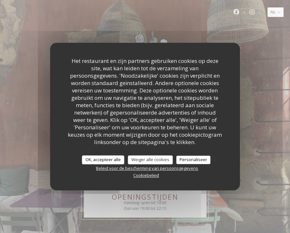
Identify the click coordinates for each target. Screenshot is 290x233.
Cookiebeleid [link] (146, 175)
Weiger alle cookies (150, 159)
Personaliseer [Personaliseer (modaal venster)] (193, 159)
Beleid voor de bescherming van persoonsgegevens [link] (147, 168)
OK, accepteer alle (103, 159)
